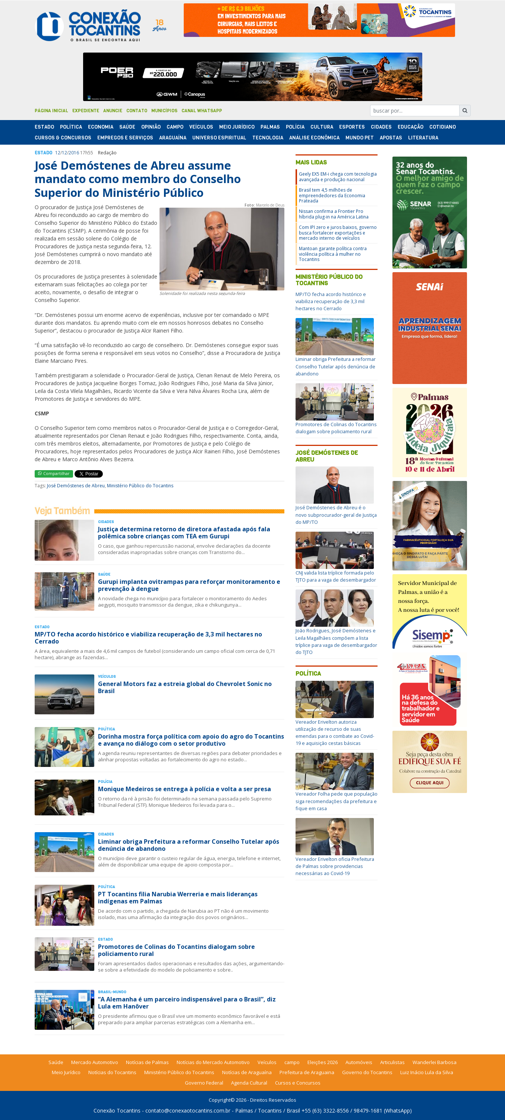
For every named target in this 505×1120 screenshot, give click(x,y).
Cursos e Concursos (298, 1082)
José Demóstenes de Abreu (76, 485)
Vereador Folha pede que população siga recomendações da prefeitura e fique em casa (337, 800)
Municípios (164, 111)
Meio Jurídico (237, 127)
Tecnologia (267, 138)
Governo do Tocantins (367, 1072)
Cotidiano (442, 127)
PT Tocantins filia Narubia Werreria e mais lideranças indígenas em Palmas (178, 897)
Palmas (270, 127)
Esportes (352, 127)
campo (292, 1062)
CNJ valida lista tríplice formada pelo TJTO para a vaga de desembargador (336, 576)
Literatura (423, 138)
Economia (100, 127)
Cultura (321, 127)
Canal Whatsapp (202, 111)
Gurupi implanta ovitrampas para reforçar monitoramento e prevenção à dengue (189, 585)
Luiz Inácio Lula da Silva (426, 1072)
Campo (175, 127)
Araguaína (172, 138)
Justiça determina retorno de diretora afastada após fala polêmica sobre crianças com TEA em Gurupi (184, 532)
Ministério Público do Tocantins (140, 485)
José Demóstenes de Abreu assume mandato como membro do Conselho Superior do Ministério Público (138, 179)
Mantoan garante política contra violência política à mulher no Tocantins (333, 253)
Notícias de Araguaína (247, 1072)
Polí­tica (71, 127)
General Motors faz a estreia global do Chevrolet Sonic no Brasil (185, 687)
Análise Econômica (314, 138)
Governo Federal (204, 1082)
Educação (410, 127)
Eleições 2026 (322, 1062)
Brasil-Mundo (112, 992)
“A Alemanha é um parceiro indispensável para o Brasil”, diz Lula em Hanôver (187, 1002)
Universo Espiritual (219, 138)
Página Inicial (51, 111)
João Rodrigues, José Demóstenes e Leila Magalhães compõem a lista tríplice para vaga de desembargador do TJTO (336, 641)
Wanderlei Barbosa (435, 1062)
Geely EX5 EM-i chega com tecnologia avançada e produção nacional (338, 176)
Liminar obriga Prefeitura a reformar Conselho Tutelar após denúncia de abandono (188, 845)
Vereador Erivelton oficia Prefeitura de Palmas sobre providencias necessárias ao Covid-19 (335, 866)
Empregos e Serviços (125, 138)
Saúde (127, 127)
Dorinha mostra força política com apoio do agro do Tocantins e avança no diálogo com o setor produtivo (191, 740)
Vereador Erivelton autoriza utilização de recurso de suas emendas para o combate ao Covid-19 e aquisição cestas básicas (335, 732)
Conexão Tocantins (117, 1110)
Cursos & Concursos (63, 138)
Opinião (151, 127)
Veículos (201, 127)
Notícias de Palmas (147, 1062)
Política (308, 673)
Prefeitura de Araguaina (307, 1072)
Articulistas (392, 1062)
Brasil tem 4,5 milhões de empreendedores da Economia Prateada (332, 195)
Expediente (85, 111)
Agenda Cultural (249, 1082)
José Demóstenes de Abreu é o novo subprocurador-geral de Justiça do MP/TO (336, 514)
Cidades (381, 127)
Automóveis (358, 1062)
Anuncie (112, 111)
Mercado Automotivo (94, 1062)
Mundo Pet (359, 138)
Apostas (391, 138)
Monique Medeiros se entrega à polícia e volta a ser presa (184, 789)
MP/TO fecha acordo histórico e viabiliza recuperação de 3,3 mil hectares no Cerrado (148, 637)
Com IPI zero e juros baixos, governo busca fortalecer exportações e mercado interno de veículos (338, 232)
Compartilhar (54, 473)
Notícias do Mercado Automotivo (213, 1062)
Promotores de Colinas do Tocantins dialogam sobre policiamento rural (176, 950)
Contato (136, 111)
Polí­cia (295, 127)
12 (57, 153)
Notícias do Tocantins (112, 1072)
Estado (44, 127)
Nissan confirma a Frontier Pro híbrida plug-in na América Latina (334, 214)
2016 (74, 153)
